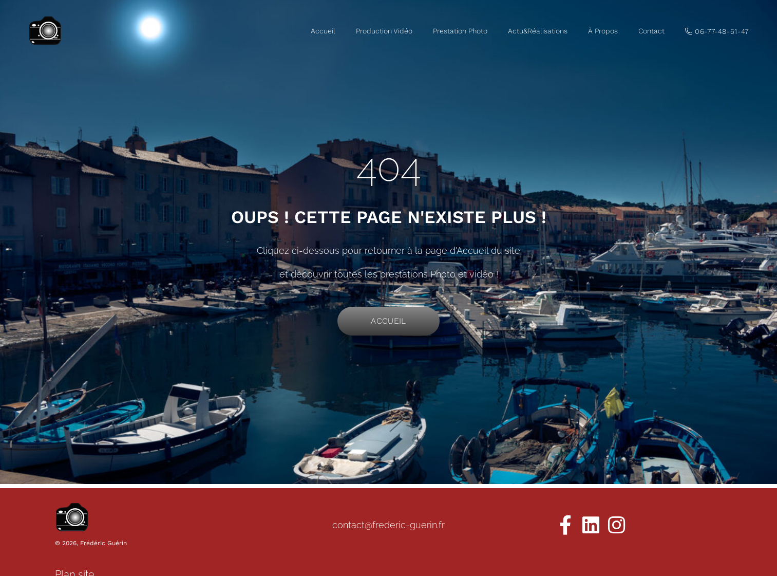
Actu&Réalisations (537, 31)
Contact (651, 31)
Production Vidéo (384, 31)
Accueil (323, 31)
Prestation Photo (460, 31)
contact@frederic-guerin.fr (388, 524)
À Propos (603, 31)
